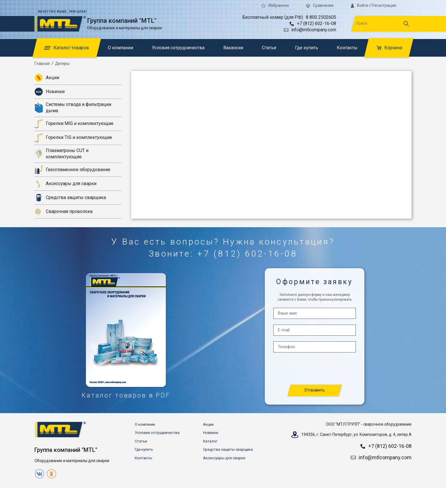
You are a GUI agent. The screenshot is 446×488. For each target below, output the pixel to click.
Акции (46, 77)
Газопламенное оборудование (72, 169)
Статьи (269, 47)
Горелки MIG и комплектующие (73, 124)
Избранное (275, 5)
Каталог (210, 441)
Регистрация (384, 5)
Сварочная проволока (63, 211)
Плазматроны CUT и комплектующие (61, 153)
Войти (359, 5)
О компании (120, 47)
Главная (42, 63)
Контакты (347, 47)
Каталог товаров (66, 47)
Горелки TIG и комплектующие (73, 138)
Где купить (306, 47)
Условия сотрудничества (178, 47)
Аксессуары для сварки (65, 183)
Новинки (49, 91)
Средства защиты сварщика (70, 197)
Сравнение (320, 5)
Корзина (389, 47)
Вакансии (233, 47)
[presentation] (314, 369)
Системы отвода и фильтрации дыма (72, 107)
